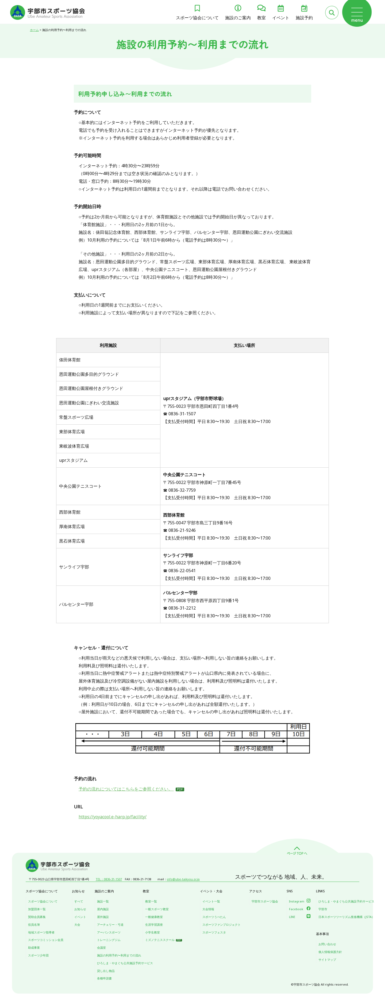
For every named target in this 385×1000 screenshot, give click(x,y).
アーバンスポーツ (109, 932)
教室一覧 (151, 901)
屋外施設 (103, 917)
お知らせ (80, 909)
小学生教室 (152, 932)
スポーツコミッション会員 (45, 940)
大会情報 (208, 909)
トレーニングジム (109, 940)
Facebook (296, 909)
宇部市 (322, 909)
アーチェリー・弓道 (110, 925)
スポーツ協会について (197, 18)
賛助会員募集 (37, 917)
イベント (280, 18)
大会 (77, 925)
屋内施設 (103, 909)
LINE (292, 917)
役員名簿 (34, 925)
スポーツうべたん (214, 917)
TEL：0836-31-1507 (109, 879)
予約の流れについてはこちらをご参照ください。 (126, 789)
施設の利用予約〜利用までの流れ (119, 955)
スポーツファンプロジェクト (221, 925)
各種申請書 (104, 978)
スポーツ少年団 (38, 955)
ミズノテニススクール (160, 940)
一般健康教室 (154, 917)
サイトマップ (327, 960)
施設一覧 (103, 901)
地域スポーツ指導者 (41, 932)
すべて (78, 901)
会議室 (101, 947)
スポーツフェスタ (214, 932)
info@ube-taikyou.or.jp (183, 879)
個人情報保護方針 (330, 952)
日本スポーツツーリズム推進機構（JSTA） (346, 917)
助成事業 (34, 947)
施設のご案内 (238, 18)
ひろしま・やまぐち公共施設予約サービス (125, 963)
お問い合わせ (327, 944)
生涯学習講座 (154, 925)
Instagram (296, 901)
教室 (261, 18)
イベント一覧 (211, 901)
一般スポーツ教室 (157, 909)
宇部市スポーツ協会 (265, 901)
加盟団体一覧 (37, 909)
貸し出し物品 (106, 971)
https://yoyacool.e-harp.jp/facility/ (113, 817)
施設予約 (304, 18)
